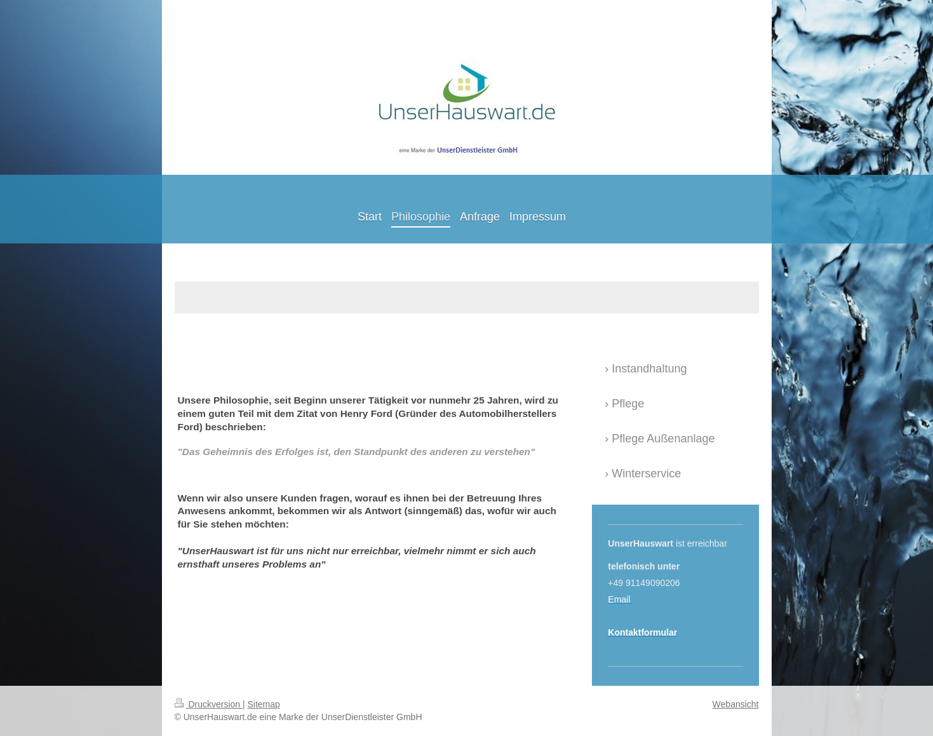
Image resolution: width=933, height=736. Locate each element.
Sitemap (264, 704)
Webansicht (736, 704)
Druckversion (209, 704)
